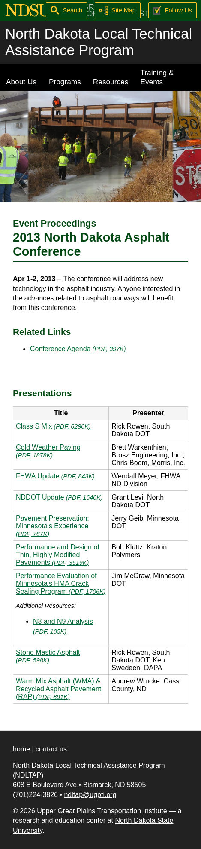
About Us (21, 81)
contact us (51, 749)
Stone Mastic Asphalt (48, 656)
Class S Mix (53, 426)
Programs (65, 81)
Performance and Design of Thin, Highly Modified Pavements (57, 554)
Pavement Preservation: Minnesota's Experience (52, 526)
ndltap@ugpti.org (90, 794)
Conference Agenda (78, 348)
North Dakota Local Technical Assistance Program (98, 42)
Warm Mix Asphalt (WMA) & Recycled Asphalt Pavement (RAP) (58, 688)
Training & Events (157, 77)
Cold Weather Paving (48, 451)
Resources (111, 81)
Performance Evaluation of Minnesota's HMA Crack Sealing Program (60, 583)
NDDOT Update (59, 497)
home (21, 749)
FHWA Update (55, 476)
